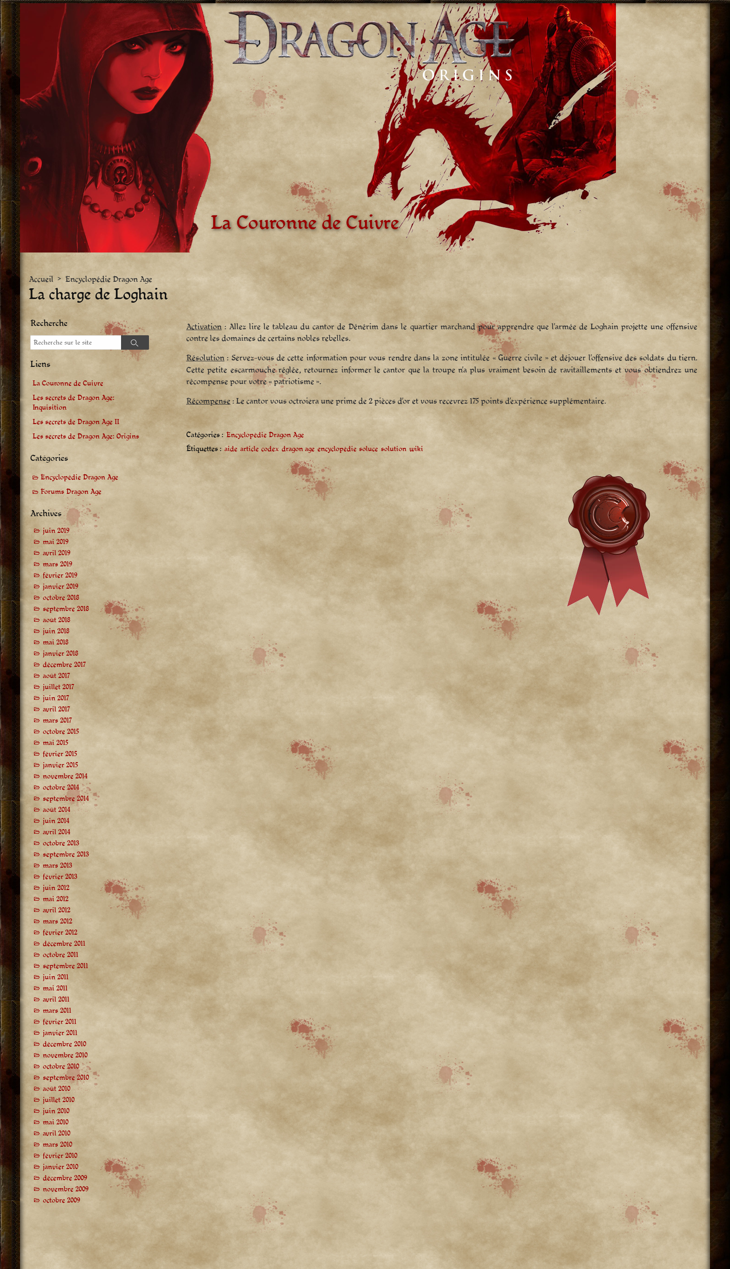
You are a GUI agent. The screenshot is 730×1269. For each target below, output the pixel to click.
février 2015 (60, 754)
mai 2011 (55, 988)
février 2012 (60, 933)
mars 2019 (57, 564)
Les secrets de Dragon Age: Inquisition (74, 403)
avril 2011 (56, 999)
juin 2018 (56, 631)
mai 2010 (55, 1122)
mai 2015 (55, 743)
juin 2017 (56, 698)
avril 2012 (56, 910)
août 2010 (56, 1089)
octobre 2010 (61, 1066)
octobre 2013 (61, 843)
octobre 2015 (61, 732)
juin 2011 (55, 977)
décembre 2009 (65, 1178)
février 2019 (60, 575)
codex (270, 449)
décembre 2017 (64, 665)
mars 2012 (57, 921)
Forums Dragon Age (71, 492)
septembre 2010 (66, 1078)
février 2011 (59, 1022)
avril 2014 (56, 832)
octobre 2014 (61, 787)
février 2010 (60, 1156)
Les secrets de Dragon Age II (76, 422)
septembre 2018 (66, 609)
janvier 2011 (60, 1033)
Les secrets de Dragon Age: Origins (86, 436)
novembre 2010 (65, 1055)
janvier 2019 (60, 587)
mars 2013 (57, 866)
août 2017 (56, 676)
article (249, 449)
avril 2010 (56, 1133)
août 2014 (56, 810)
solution (393, 449)
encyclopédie (337, 449)
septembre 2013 (66, 854)
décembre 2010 (64, 1044)
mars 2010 (57, 1145)
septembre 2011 (65, 966)
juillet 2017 (58, 687)
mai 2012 (55, 899)
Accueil (41, 279)
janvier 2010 (60, 1167)
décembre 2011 (64, 944)
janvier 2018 (60, 654)
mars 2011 (57, 1011)
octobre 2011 (60, 955)
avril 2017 (56, 709)
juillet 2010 (58, 1100)
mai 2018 (55, 642)
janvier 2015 (60, 765)
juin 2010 (56, 1111)
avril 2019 (56, 553)
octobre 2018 (61, 598)
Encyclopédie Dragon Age (108, 279)
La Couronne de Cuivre (68, 383)
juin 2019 (56, 531)
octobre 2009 (61, 1200)
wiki (416, 449)
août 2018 (56, 620)
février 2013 (60, 877)
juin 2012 (56, 888)
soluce (368, 449)
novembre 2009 (65, 1189)
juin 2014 (56, 821)
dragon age (298, 449)
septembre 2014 (66, 799)
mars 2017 (57, 720)
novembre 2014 (65, 776)
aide (230, 449)
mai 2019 (55, 542)
